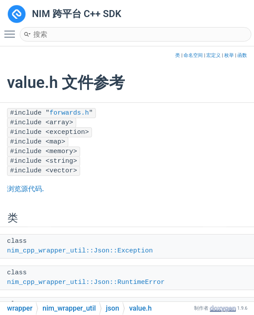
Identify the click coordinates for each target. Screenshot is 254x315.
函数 (242, 55)
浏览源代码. (25, 189)
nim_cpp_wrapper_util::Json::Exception (80, 251)
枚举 (229, 55)
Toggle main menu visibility (11, 30)
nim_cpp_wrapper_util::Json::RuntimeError (86, 282)
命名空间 (193, 55)
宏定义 (213, 55)
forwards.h (69, 113)
